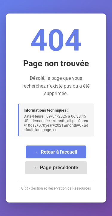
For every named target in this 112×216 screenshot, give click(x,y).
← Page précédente (56, 167)
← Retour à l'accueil (56, 152)
